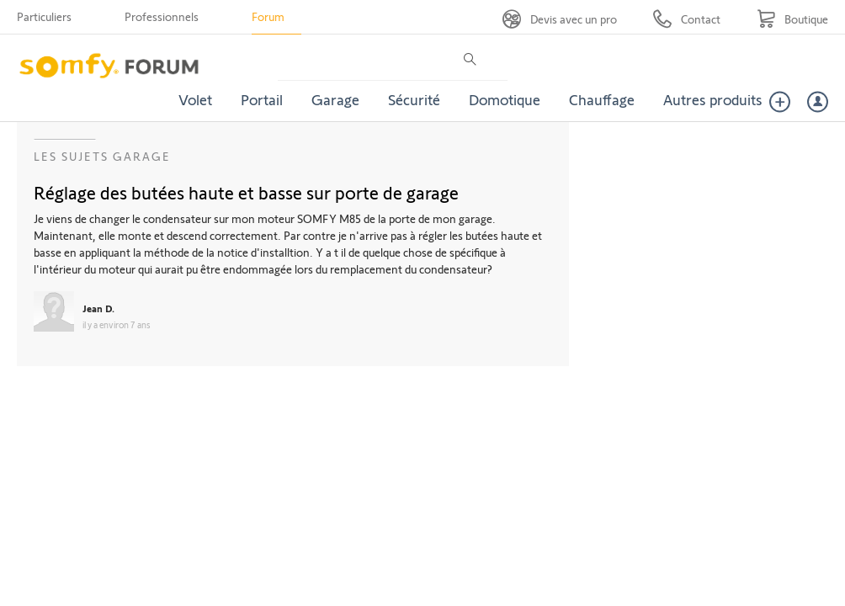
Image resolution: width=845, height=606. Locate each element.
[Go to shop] (792, 19)
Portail (262, 99)
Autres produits (713, 99)
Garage (335, 99)
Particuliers (44, 16)
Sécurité (414, 99)
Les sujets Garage (102, 156)
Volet (195, 99)
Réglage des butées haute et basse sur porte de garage (246, 192)
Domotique (504, 99)
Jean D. (98, 308)
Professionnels (162, 16)
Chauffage (602, 99)
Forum (268, 16)
